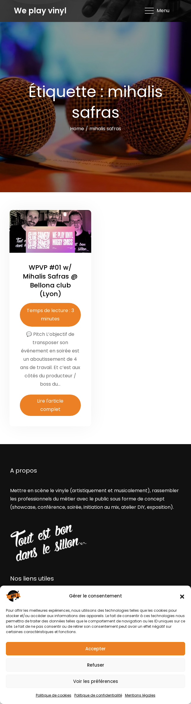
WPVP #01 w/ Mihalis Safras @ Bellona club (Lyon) (50, 280)
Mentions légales (140, 695)
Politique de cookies (53, 695)
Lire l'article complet (50, 405)
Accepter (95, 649)
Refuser (95, 665)
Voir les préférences (95, 681)
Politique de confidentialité (98, 695)
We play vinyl (40, 10)
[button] (182, 596)
